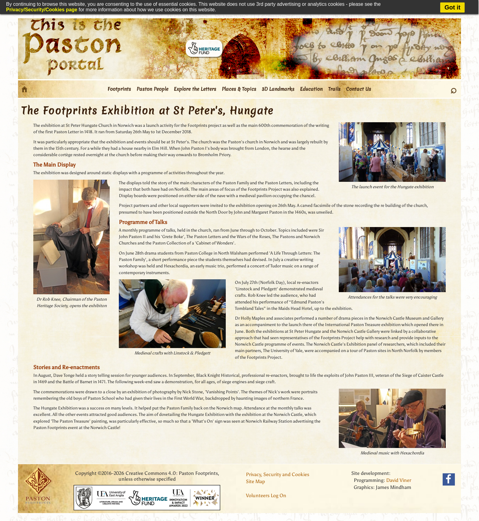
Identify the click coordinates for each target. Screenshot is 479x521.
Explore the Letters (195, 89)
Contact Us (358, 89)
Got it (452, 7)
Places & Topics (239, 89)
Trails (334, 89)
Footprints (119, 89)
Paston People (152, 89)
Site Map (255, 481)
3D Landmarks (278, 89)
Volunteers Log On (266, 495)
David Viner (398, 480)
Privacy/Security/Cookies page (41, 9)
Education (311, 89)
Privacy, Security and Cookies (277, 474)
